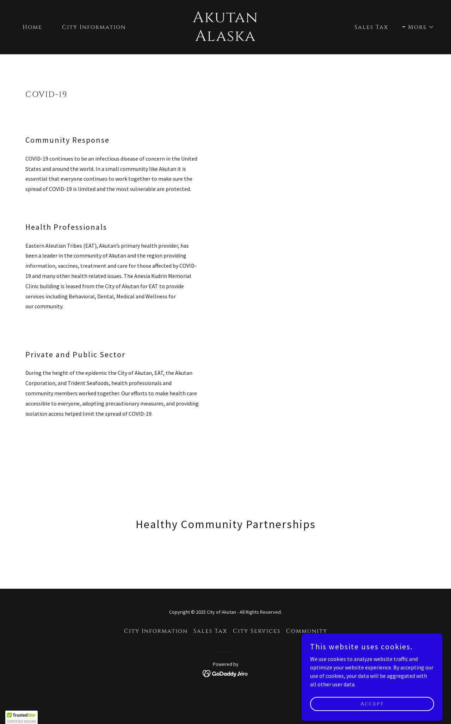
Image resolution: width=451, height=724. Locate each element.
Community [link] (306, 631)
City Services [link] (256, 631)
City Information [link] (94, 27)
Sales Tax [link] (371, 27)
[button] (418, 27)
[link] (225, 38)
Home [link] (32, 27)
